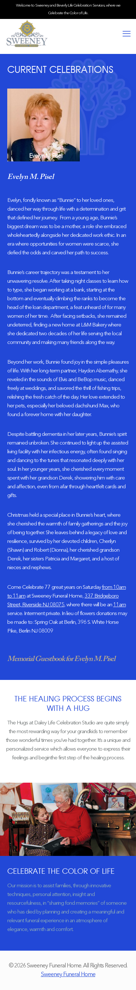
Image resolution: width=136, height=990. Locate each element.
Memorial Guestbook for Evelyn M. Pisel (61, 659)
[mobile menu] (126, 34)
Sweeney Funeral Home (68, 975)
